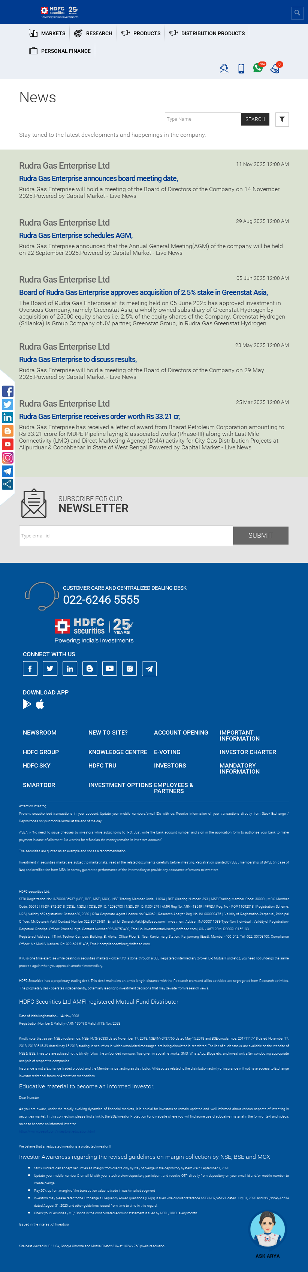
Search (255, 119)
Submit (260, 535)
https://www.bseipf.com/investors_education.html (57, 1131)
